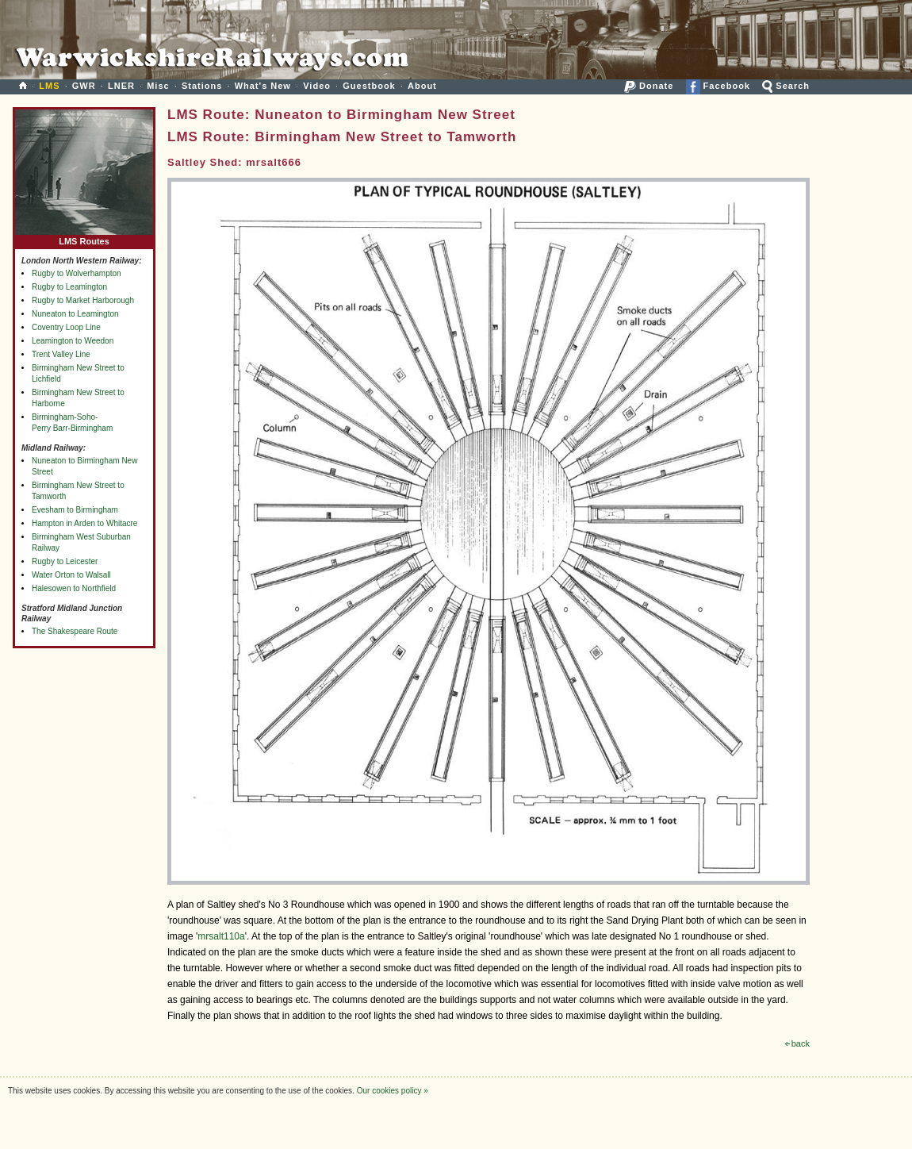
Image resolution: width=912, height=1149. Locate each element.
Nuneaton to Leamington (75, 313)
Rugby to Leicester (65, 561)
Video (317, 85)
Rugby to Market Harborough (83, 300)
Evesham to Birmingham (75, 509)
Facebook (718, 85)
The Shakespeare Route (74, 631)
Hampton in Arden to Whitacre (84, 523)
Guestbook (369, 85)
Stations (202, 85)
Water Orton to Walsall (71, 575)
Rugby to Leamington (69, 286)
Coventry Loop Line (66, 327)
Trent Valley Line (61, 354)
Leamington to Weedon (72, 340)
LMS (49, 85)
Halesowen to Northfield (74, 588)
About (422, 85)
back (797, 1043)
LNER (121, 85)
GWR (84, 85)
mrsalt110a (220, 936)
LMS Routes (84, 237)
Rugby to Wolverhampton (76, 273)
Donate (648, 85)
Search (786, 85)
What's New (263, 85)
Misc (158, 85)
